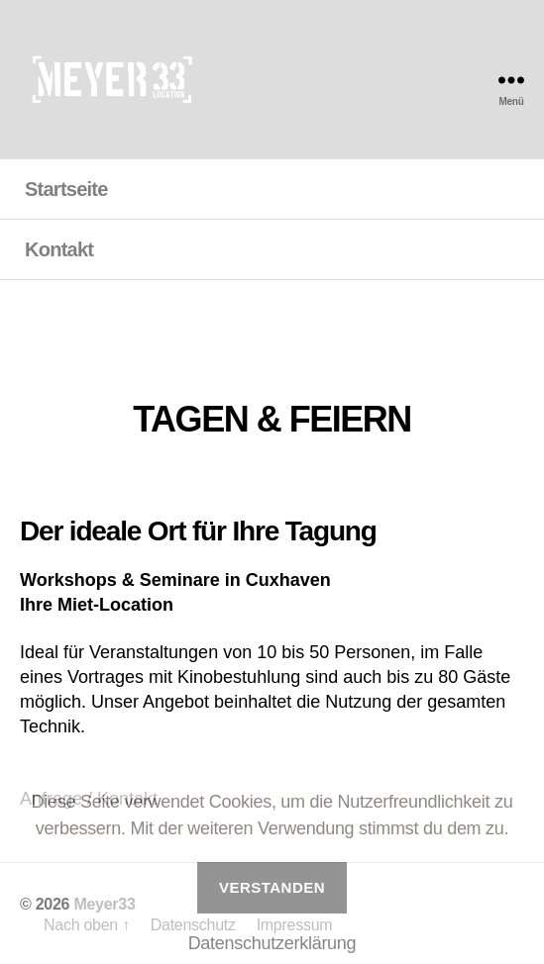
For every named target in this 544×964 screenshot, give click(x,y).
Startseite (66, 189)
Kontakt (59, 249)
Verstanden (272, 887)
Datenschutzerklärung (272, 943)
